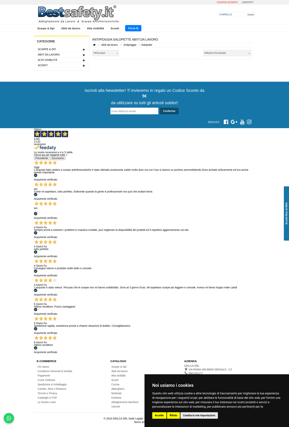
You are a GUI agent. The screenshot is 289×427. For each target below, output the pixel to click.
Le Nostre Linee (47, 402)
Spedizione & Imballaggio (52, 384)
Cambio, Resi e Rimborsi (52, 388)
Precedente (41, 158)
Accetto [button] (159, 415)
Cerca (133, 28)
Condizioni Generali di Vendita (55, 371)
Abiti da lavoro (70, 28)
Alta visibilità (95, 28)
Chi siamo (43, 366)
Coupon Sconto (227, 2)
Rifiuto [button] (173, 415)
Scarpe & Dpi (45, 28)
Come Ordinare (46, 380)
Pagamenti (44, 375)
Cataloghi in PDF (47, 397)
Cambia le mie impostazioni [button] (199, 415)
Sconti (115, 28)
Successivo (58, 158)
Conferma (169, 111)
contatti (247, 2)
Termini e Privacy (47, 393)
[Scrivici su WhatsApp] (8, 418)
